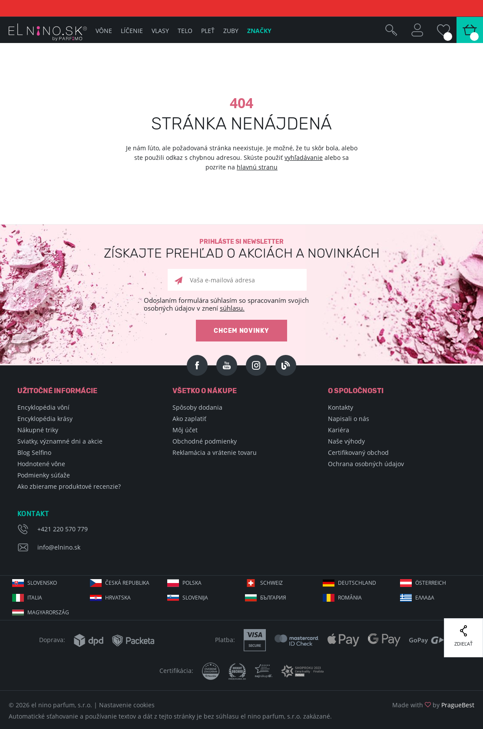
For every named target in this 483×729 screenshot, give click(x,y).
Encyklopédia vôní (43, 407)
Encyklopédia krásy (45, 418)
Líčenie (132, 31)
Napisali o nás (348, 418)
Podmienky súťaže (43, 475)
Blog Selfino (34, 452)
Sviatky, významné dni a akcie (60, 441)
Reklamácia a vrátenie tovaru (214, 452)
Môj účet (185, 430)
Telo (185, 31)
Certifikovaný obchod (358, 452)
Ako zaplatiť (189, 418)
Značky (259, 31)
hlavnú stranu (257, 167)
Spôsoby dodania (197, 407)
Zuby (230, 31)
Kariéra (338, 430)
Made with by (433, 705)
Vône (104, 31)
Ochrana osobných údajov (366, 464)
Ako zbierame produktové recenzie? (69, 486)
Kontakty (340, 407)
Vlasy (160, 31)
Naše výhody (346, 441)
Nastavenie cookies (127, 705)
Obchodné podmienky (204, 441)
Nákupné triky (37, 430)
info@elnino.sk (58, 547)
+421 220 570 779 (62, 529)
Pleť (208, 31)
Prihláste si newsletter (241, 249)
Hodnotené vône (41, 464)
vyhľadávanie (304, 157)
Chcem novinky (241, 331)
